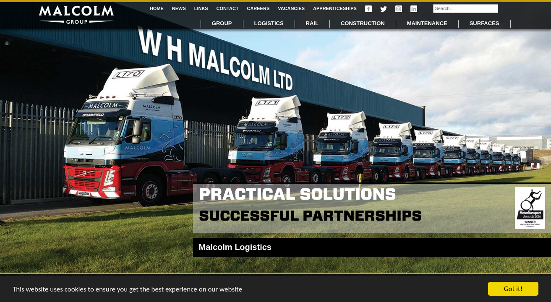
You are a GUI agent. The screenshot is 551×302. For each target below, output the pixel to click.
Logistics (269, 23)
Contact (228, 8)
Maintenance (427, 23)
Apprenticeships (335, 8)
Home (157, 8)
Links (201, 8)
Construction (363, 23)
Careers (258, 8)
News (179, 8)
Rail (312, 23)
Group (222, 23)
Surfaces (484, 23)
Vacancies (291, 8)
